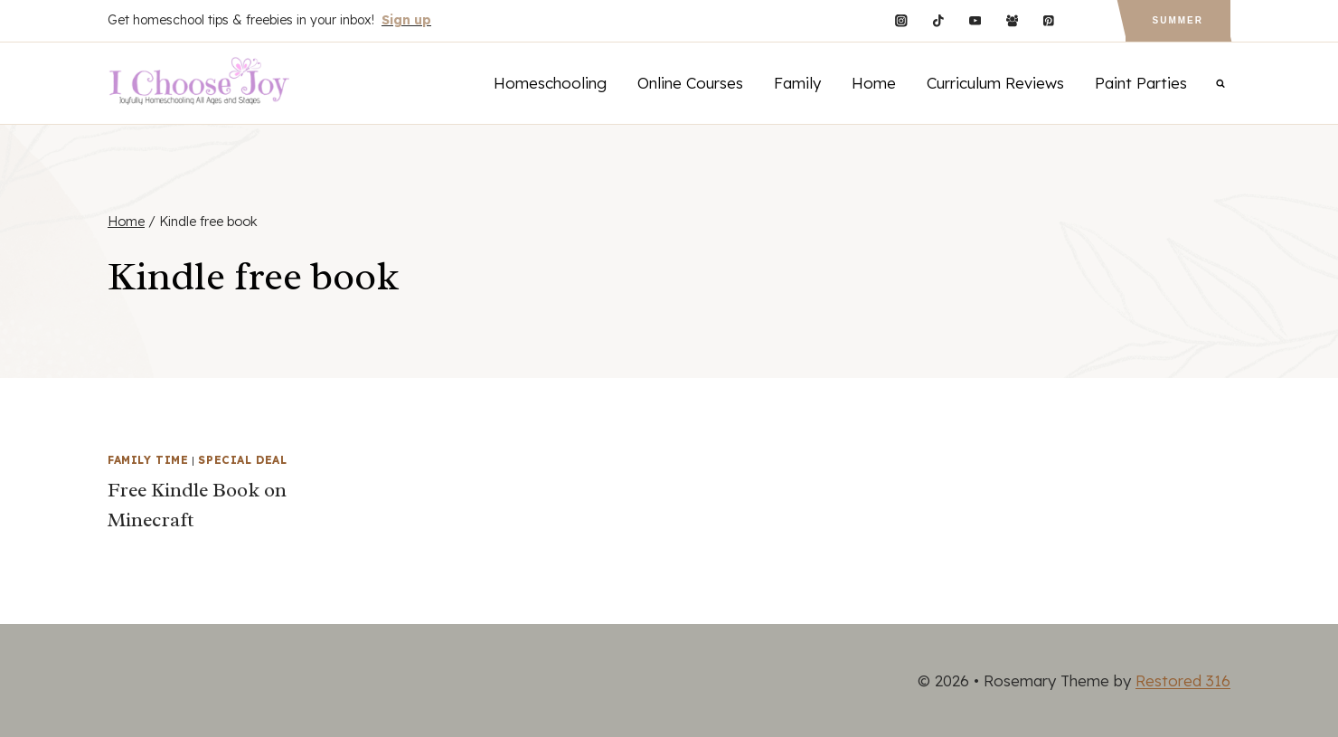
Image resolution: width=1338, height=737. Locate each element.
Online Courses (690, 82)
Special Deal (242, 460)
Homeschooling (550, 82)
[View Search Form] (1220, 83)
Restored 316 (1182, 680)
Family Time (148, 460)
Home (874, 82)
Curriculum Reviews (995, 82)
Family (797, 82)
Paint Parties (1141, 82)
